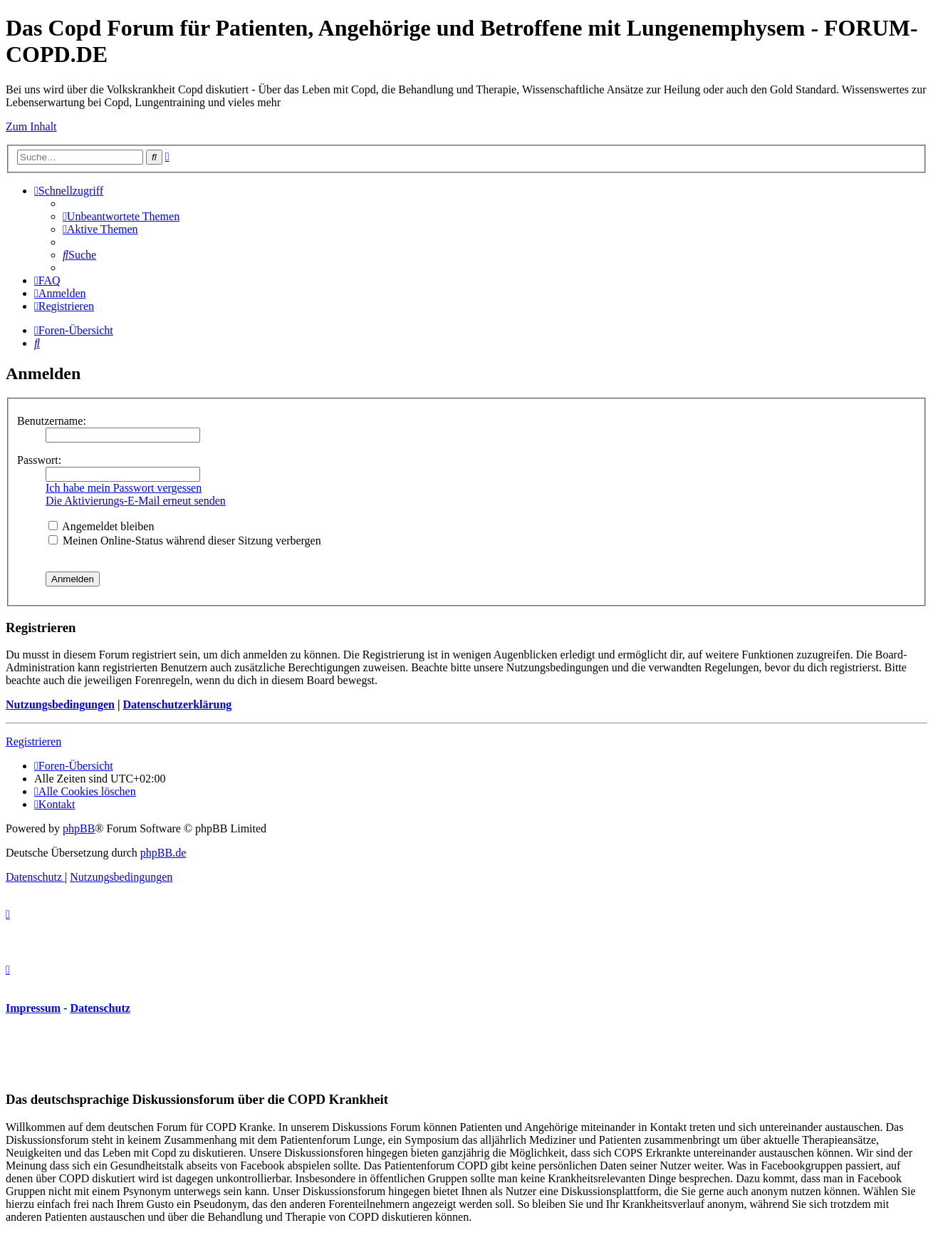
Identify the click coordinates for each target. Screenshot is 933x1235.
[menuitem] (121, 216)
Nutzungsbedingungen (60, 704)
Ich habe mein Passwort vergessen (124, 488)
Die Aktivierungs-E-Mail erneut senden (136, 501)
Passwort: (39, 460)
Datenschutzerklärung (177, 704)
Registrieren (33, 741)
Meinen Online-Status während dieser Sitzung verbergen (184, 540)
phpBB (79, 828)
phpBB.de (163, 853)
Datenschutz (100, 1008)
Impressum (33, 1008)
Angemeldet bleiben (101, 526)
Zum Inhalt (31, 126)
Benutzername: (51, 421)
